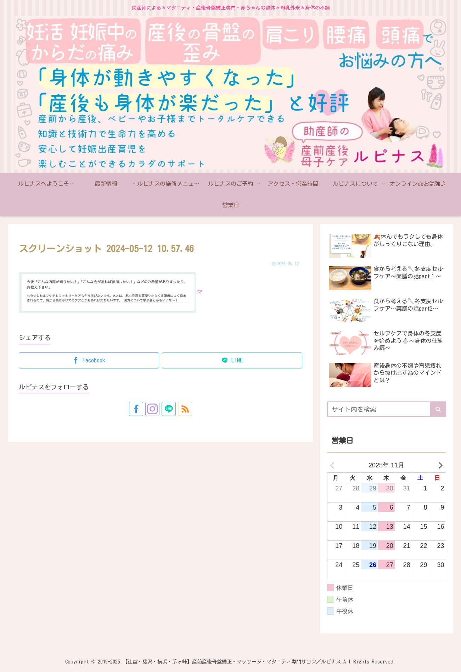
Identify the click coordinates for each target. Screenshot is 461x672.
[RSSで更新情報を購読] (185, 409)
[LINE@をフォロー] (169, 409)
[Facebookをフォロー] (136, 409)
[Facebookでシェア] (89, 360)
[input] (386, 409)
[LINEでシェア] (232, 360)
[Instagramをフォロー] (152, 409)
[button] (438, 409)
